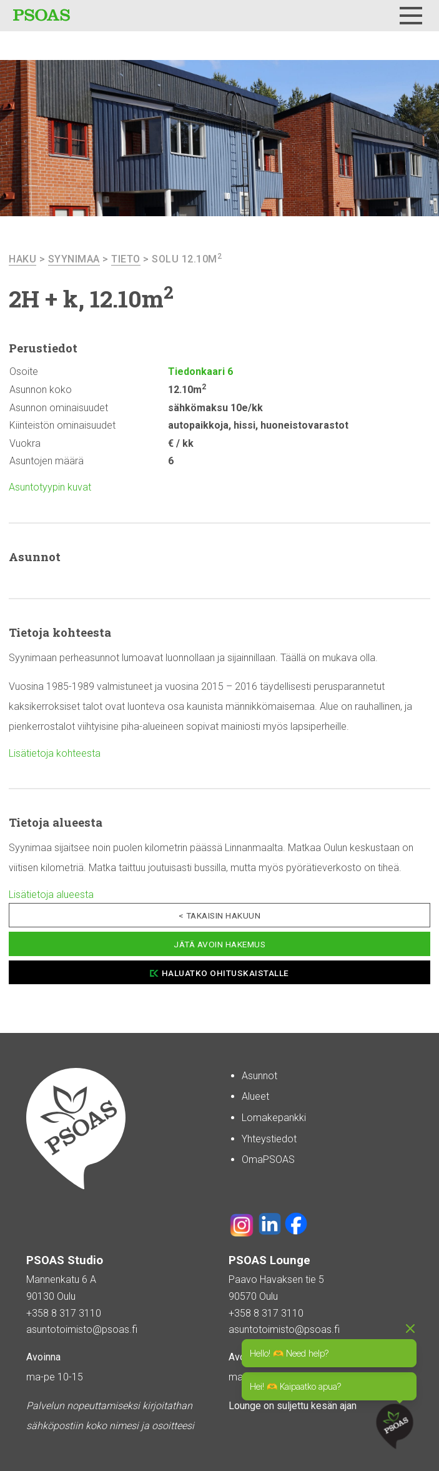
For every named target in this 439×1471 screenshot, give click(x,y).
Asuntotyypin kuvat (50, 487)
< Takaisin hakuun (220, 915)
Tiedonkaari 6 (200, 371)
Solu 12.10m (187, 259)
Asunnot (259, 1076)
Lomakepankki (274, 1118)
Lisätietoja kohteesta (55, 753)
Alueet (255, 1096)
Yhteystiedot (269, 1139)
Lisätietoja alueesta (51, 894)
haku (22, 259)
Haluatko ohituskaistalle (225, 973)
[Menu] (411, 16)
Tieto (126, 259)
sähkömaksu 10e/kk (215, 408)
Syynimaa (74, 259)
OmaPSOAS (268, 1159)
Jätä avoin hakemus (219, 944)
